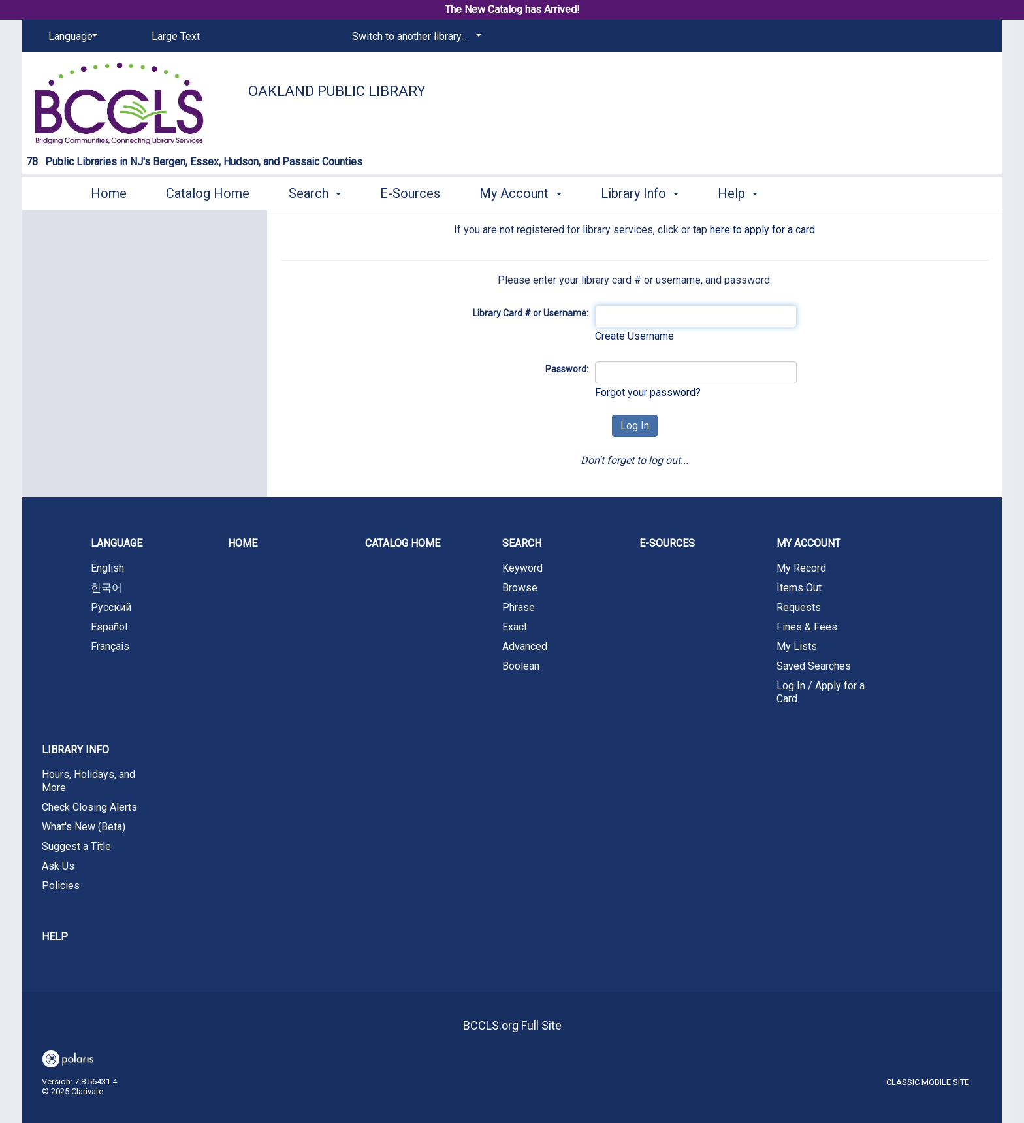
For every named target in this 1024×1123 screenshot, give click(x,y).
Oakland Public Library (337, 91)
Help (55, 936)
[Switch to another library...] (414, 37)
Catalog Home (207, 193)
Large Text (176, 36)
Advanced (524, 646)
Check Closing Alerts (89, 807)
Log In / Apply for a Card (820, 692)
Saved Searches (813, 666)
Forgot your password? (648, 392)
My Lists (796, 646)
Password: (566, 369)
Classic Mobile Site (927, 1082)
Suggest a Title (76, 846)
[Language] (70, 37)
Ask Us (58, 866)
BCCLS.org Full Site (512, 1025)
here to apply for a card (762, 229)
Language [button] (116, 543)
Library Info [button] (640, 193)
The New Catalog (483, 9)
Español (109, 627)
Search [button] (315, 193)
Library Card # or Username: (530, 313)
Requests (798, 607)
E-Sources (410, 193)
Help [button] (738, 193)
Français (110, 646)
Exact (514, 627)
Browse (519, 587)
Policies (61, 885)
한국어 (106, 587)
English (107, 568)
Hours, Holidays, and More (88, 781)
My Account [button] (520, 193)
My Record (801, 568)
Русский (111, 607)
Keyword (522, 568)
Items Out (799, 587)
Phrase (518, 607)
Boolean (520, 666)
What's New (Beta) (83, 827)
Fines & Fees (806, 627)
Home (109, 193)
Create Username (634, 336)
